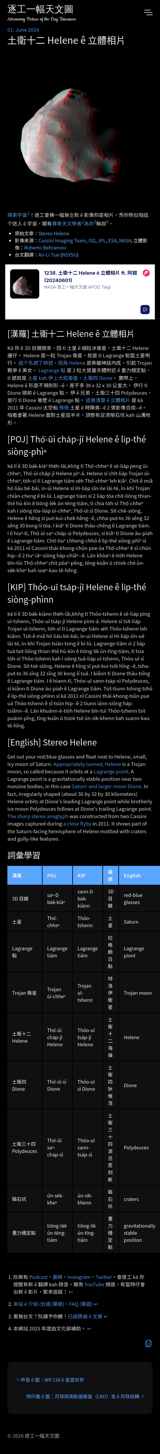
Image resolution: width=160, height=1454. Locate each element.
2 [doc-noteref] (83, 222)
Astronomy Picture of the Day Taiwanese (41, 19)
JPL (102, 240)
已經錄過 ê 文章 (85, 1316)
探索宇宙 (17, 214)
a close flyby (77, 823)
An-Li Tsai (48, 254)
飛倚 (64, 407)
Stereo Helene (53, 233)
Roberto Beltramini (45, 247)
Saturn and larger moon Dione (106, 786)
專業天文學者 (67, 223)
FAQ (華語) (81, 1303)
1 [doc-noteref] (28, 213)
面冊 (58, 1276)
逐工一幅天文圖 (40, 10)
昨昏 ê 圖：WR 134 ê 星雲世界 (52, 1379)
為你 (89, 223)
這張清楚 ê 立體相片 (108, 400)
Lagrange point (111, 771)
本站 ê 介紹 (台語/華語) (38, 1303)
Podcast (38, 1276)
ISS (91, 240)
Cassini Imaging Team (62, 240)
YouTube (94, 1284)
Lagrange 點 (52, 370)
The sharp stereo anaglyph (37, 816)
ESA (112, 240)
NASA (125, 240)
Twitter (104, 1276)
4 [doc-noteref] (107, 222)
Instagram (79, 1276)
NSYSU (69, 254)
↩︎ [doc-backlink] (71, 1291)
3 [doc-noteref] (95, 222)
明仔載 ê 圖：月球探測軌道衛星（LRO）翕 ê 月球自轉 (82, 1396)
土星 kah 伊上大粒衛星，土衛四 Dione (70, 377)
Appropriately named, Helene (87, 763)
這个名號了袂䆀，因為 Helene (51, 362)
